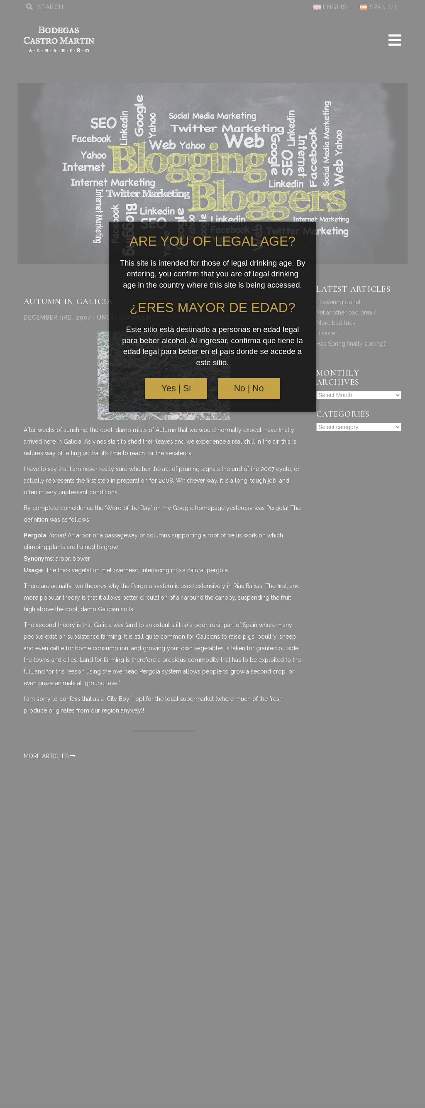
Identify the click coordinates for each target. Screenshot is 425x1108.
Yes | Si (176, 388)
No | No (249, 388)
